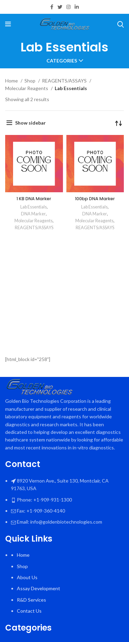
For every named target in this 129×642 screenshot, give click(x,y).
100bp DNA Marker (95, 199)
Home (12, 81)
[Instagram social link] (68, 6)
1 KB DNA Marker (34, 199)
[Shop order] (119, 123)
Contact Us (29, 611)
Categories (61, 60)
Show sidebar (30, 123)
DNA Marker (33, 213)
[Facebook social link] (51, 6)
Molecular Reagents (27, 88)
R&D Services (31, 600)
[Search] (120, 24)
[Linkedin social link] (77, 6)
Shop (30, 81)
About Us (27, 577)
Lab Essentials (33, 207)
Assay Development (38, 588)
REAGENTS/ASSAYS (65, 81)
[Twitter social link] (59, 6)
